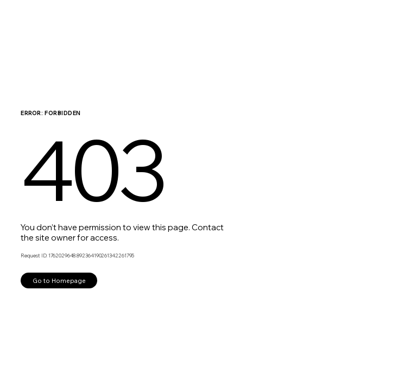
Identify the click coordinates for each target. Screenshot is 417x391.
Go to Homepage (59, 280)
